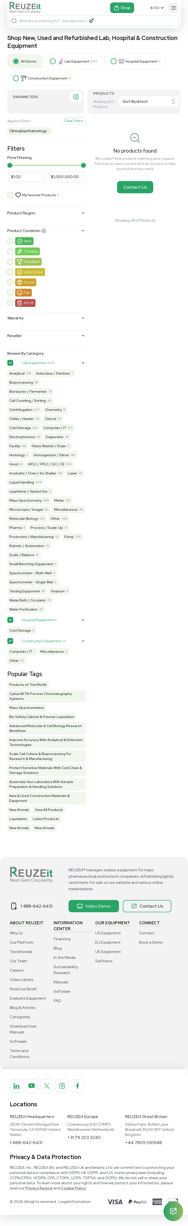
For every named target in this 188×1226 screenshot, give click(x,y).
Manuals (61, 992)
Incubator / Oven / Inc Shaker (32, 474)
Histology (17, 456)
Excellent (32, 263)
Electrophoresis (22, 438)
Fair (27, 294)
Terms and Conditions (20, 1064)
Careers (17, 980)
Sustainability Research (66, 980)
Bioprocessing (21, 384)
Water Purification (23, 620)
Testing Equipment (24, 602)
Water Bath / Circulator (27, 611)
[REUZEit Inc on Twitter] (48, 1097)
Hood (13, 465)
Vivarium (58, 602)
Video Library (21, 990)
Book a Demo (151, 952)
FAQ (57, 1011)
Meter (59, 502)
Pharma (15, 538)
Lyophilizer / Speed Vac (28, 493)
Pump (14, 556)
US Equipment (108, 943)
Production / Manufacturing (31, 547)
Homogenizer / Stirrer (51, 456)
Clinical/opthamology (29, 132)
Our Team (18, 971)
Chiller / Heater (21, 420)
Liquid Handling (41, 484)
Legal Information (75, 1212)
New (28, 242)
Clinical (50, 420)
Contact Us (132, 188)
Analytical (17, 375)
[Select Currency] (157, 8)
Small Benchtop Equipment (31, 574)
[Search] (14, 20)
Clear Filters (68, 122)
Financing (62, 949)
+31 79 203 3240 (84, 1148)
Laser (14, 484)
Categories (20, 1027)
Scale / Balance (22, 565)
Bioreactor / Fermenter (28, 393)
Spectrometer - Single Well (31, 592)
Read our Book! (23, 999)
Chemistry (53, 411)
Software (18, 1052)
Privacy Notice (39, 1199)
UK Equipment (108, 962)
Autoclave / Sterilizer (53, 375)
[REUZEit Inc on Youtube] (32, 1097)
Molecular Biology (23, 529)
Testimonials (21, 962)
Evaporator (55, 438)
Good (29, 283)
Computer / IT (54, 429)
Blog (58, 958)
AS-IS (29, 304)
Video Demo (94, 917)
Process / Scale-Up (47, 538)
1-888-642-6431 (37, 916)
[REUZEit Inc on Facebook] (79, 1097)
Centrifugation (21, 411)
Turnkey (31, 252)
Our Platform (21, 952)
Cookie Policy (73, 1199)
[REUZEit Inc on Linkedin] (17, 1097)
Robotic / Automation (48, 556)
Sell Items (104, 971)
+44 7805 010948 (143, 1153)
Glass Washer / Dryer (49, 447)
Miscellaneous (21, 520)
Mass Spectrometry (25, 502)
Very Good (33, 273)
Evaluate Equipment (28, 1008)
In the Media (65, 968)
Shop (122, 8)
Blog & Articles (23, 1018)
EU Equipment (108, 952)
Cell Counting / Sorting (27, 402)
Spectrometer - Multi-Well (30, 583)
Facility (14, 447)
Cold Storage (20, 429)
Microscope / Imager (26, 511)
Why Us (16, 943)
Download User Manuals (23, 1039)
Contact (146, 943)
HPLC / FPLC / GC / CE (46, 465)
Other (55, 529)
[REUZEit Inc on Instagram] (63, 1097)
